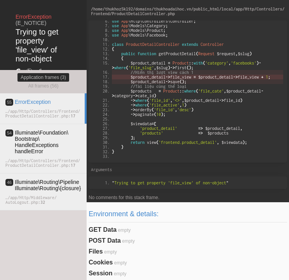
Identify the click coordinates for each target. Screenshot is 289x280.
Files (96, 251)
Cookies (101, 262)
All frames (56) (43, 86)
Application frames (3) (43, 77)
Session (100, 273)
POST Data (105, 240)
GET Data (103, 229)
